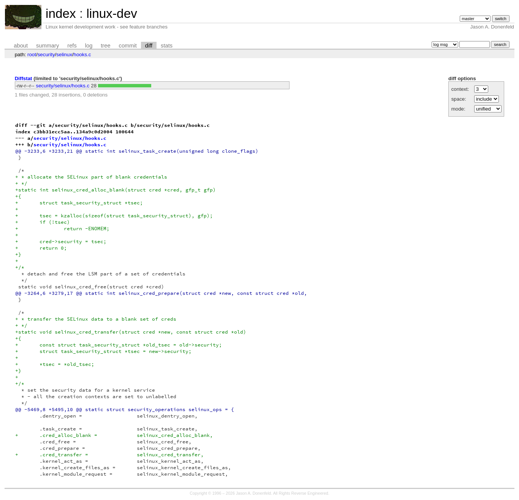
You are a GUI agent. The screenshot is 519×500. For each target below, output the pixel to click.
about (21, 46)
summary (47, 46)
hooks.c (82, 54)
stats (166, 46)
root (31, 54)
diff (148, 46)
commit (128, 46)
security (46, 54)
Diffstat (23, 78)
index (61, 13)
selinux (64, 54)
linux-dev (111, 13)
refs (71, 46)
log (89, 46)
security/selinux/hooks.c (63, 86)
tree (105, 46)
